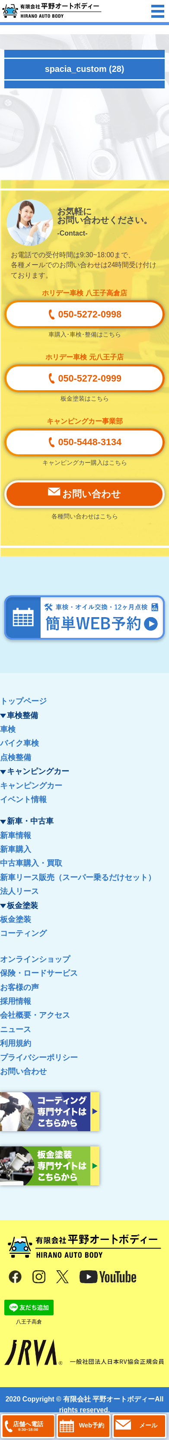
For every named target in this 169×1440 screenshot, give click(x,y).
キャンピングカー (31, 785)
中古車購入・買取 (31, 863)
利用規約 (15, 1043)
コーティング (23, 933)
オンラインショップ (35, 959)
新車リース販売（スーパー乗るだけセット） (78, 877)
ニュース (15, 1029)
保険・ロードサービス (39, 973)
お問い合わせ (23, 1071)
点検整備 (15, 757)
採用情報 (15, 1001)
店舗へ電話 (28, 1426)
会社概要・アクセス (35, 1015)
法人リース (19, 891)
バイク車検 (19, 743)
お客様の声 (19, 987)
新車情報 (15, 835)
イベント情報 (23, 799)
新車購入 (15, 849)
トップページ (23, 701)
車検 (8, 729)
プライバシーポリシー (39, 1057)
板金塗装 (15, 919)
